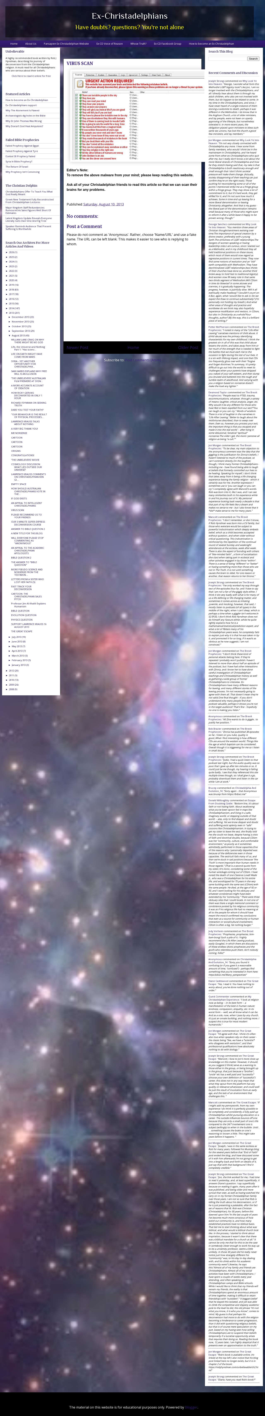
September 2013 (21, 330)
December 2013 (21, 316)
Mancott (213, 516)
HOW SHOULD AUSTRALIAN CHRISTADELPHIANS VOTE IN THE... (28, 491)
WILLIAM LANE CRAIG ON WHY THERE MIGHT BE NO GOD (27, 341)
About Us (30, 43)
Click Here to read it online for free (31, 75)
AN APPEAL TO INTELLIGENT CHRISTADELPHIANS (26, 504)
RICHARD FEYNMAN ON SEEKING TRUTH (28, 404)
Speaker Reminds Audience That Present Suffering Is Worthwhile (28, 227)
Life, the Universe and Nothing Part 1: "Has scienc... (28, 348)
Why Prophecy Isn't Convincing (23, 171)
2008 (12, 689)
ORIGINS (15, 450)
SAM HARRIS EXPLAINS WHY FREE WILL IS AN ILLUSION (29, 372)
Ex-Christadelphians (130, 16)
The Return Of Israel (17, 166)
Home (14, 43)
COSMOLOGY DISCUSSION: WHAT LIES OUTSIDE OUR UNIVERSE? (26, 467)
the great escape (246, 1102)
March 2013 (18, 655)
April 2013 (17, 650)
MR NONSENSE (19, 433)
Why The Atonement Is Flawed (22, 110)
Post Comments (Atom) (143, 360)
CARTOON (16, 437)
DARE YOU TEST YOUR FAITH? (27, 409)
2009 (12, 684)
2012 (12, 670)
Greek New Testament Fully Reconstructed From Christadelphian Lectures (30, 201)
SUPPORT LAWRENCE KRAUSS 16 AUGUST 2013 (28, 625)
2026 (12, 252)
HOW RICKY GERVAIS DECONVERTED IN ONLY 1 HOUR (26, 395)
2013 (12, 312)
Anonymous (215, 716)
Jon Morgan (214, 140)
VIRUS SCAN (17, 510)
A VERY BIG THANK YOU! (24, 428)
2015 (12, 303)
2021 (12, 275)
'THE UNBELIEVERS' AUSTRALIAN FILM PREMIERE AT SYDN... (28, 379)
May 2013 (17, 646)
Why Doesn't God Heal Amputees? (24, 126)
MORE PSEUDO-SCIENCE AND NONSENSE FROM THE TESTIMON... (27, 572)
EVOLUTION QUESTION (23, 615)
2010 (12, 679)
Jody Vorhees (215, 931)
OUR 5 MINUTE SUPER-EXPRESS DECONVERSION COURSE (28, 523)
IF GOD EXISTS (19, 498)
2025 (12, 256)
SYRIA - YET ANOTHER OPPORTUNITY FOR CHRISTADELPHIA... (23, 364)
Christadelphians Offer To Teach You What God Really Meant (29, 193)
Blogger (191, 1407)
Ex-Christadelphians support (21, 105)
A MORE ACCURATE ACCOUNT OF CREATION (27, 387)
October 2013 (19, 326)
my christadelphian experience (229, 998)
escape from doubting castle (231, 802)
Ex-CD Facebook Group (167, 43)
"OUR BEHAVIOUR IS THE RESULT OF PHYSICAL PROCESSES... (29, 416)
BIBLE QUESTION (20, 610)
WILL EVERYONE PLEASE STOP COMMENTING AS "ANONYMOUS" (27, 540)
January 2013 (19, 664)
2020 (12, 280)
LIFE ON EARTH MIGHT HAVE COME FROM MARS (26, 355)
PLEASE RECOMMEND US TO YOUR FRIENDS (26, 516)
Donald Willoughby (218, 800)
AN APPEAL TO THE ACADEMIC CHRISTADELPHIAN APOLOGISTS (27, 550)
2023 (12, 266)
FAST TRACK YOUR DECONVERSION (21, 588)
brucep (212, 787)
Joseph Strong (216, 80)
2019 (12, 284)
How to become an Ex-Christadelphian (211, 43)
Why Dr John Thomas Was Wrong (24, 120)
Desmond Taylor (217, 392)
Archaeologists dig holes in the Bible (26, 115)
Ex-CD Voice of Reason (109, 43)
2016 (12, 298)
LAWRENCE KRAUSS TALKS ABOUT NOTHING (25, 423)
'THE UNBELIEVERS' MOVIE (25, 459)
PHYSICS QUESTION (22, 619)
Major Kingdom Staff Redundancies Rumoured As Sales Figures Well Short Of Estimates (28, 210)
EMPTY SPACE (18, 484)
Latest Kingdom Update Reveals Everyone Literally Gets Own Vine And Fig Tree (29, 219)
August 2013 (18, 335)
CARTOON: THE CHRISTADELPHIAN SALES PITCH (26, 596)
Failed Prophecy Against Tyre (22, 151)
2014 (12, 308)
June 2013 (17, 641)
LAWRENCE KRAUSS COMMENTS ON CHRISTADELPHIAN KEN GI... (28, 477)
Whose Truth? (138, 43)
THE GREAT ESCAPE (21, 631)
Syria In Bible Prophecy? (19, 161)
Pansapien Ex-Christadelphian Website (66, 43)
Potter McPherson (218, 326)
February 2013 (20, 660)
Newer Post (77, 347)
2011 (12, 675)
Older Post (188, 347)
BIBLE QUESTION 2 (21, 557)
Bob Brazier (215, 728)
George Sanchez (217, 224)
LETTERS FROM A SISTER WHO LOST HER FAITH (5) (27, 580)
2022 (12, 270)
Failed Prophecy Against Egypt (22, 145)
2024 (12, 261)
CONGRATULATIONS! (22, 455)
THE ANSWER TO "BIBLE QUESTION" (24, 563)
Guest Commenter (218, 996)
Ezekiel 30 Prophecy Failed (20, 156)
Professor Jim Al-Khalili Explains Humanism (28, 605)
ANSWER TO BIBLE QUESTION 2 (28, 528)
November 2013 (21, 321)
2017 (12, 294)
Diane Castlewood (218, 980)
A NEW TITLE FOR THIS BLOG (27, 533)
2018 (12, 289)
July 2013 (17, 636)
